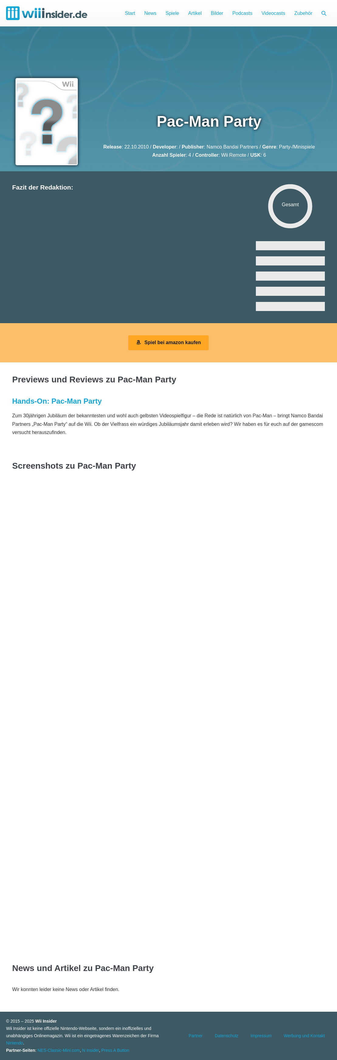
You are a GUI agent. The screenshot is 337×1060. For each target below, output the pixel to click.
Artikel (194, 13)
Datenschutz (227, 1035)
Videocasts (273, 13)
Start (130, 13)
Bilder (217, 13)
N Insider (90, 1050)
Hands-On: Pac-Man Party (57, 401)
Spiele (172, 13)
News (150, 13)
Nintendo (14, 1043)
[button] (324, 13)
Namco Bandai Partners (232, 146)
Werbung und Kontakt (304, 1035)
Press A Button (115, 1050)
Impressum (261, 1035)
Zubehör (303, 13)
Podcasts (242, 13)
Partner (196, 1035)
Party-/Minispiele (297, 146)
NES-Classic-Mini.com (58, 1050)
